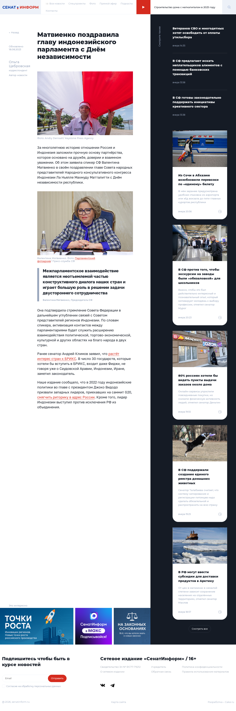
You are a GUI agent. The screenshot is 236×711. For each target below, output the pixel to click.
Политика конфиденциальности (202, 666)
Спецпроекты (77, 3)
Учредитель (158, 666)
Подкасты (127, 3)
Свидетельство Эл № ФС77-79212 (120, 666)
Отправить (57, 678)
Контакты (52, 10)
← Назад (14, 32)
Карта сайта (118, 702)
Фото (92, 3)
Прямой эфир (108, 3)
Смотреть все (200, 628)
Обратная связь (161, 671)
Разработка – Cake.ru (221, 702)
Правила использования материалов (205, 671)
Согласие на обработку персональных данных (33, 686)
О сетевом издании (112, 671)
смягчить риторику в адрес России (66, 397)
